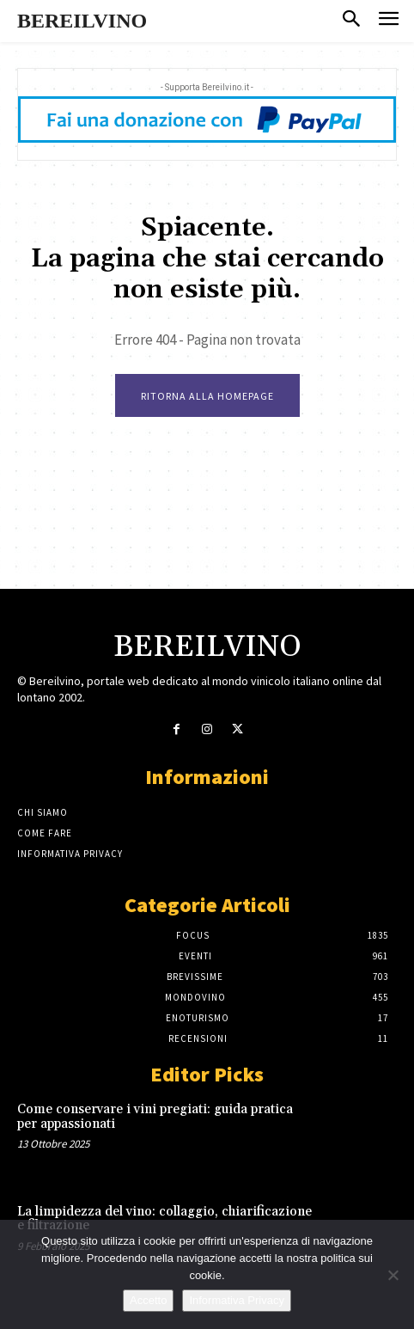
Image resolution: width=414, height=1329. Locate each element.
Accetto (148, 1300)
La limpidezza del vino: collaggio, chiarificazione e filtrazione (164, 1218)
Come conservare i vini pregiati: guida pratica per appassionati (155, 1116)
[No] (392, 1274)
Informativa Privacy (236, 1300)
